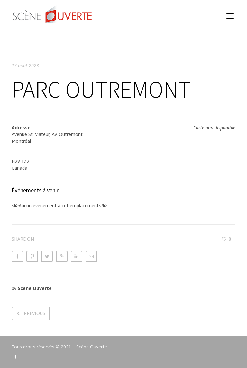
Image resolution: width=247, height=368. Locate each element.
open (230, 16)
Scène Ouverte (35, 288)
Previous (34, 313)
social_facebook (15, 356)
